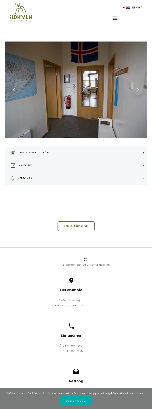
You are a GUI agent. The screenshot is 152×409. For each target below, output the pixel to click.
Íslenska (132, 7)
